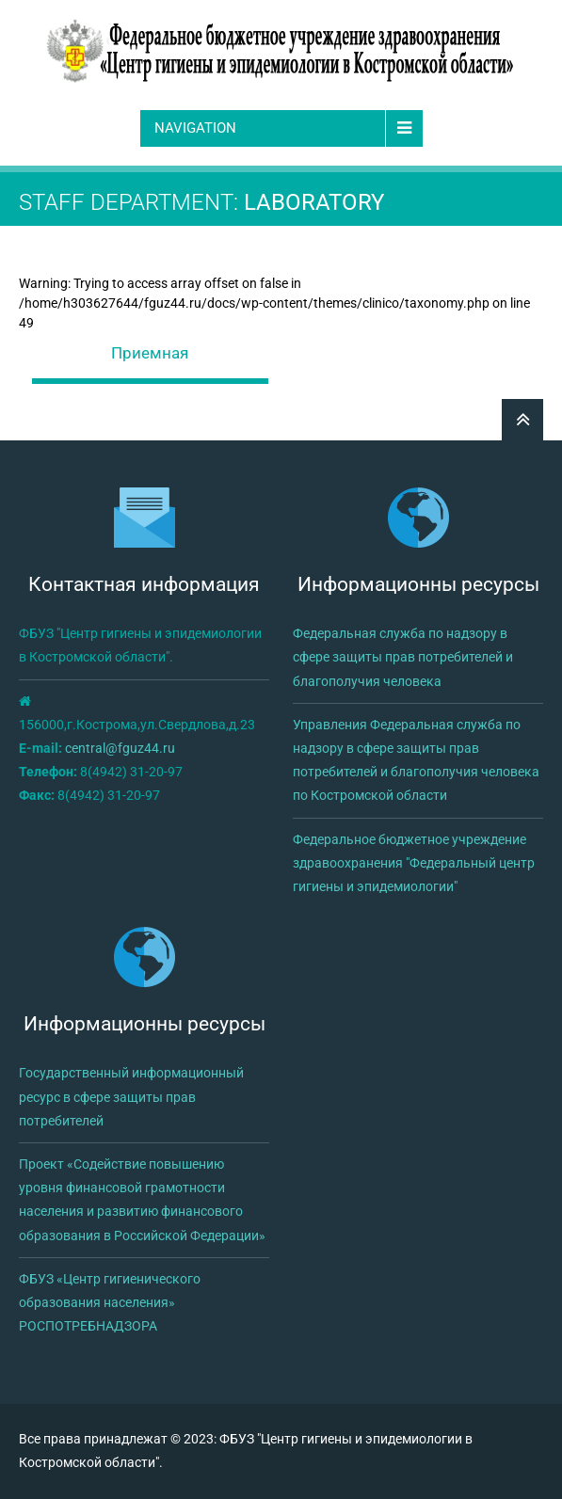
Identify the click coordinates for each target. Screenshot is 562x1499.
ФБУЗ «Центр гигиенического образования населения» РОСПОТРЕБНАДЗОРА (110, 1302)
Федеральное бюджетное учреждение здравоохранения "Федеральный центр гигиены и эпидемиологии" (414, 863)
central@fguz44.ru (120, 748)
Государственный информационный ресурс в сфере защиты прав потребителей (131, 1096)
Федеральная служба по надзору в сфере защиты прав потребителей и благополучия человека (403, 657)
